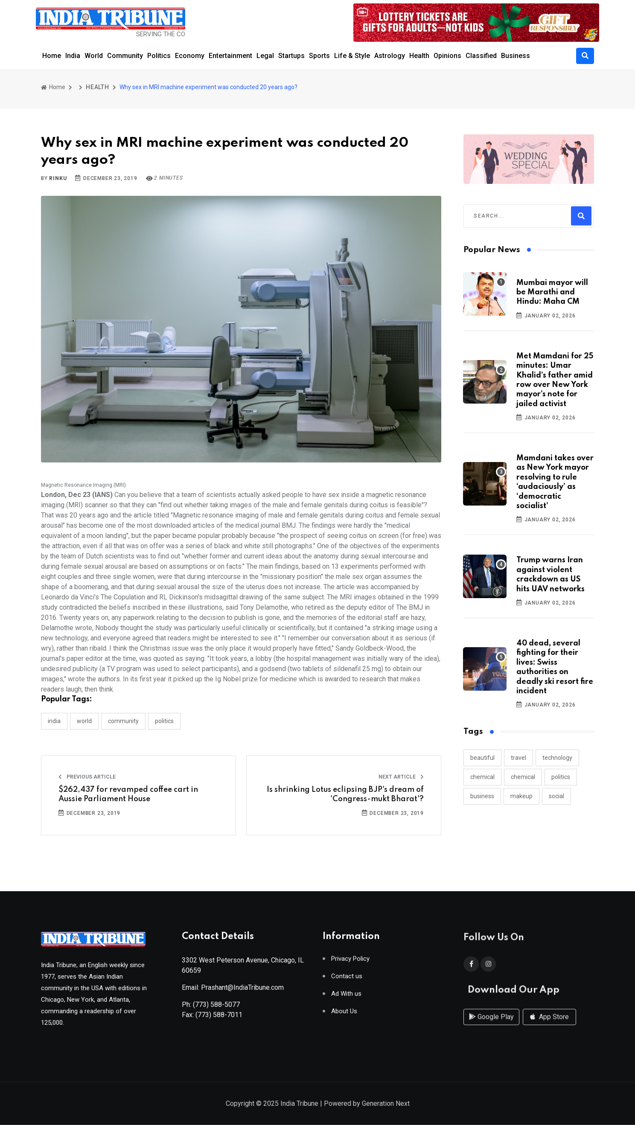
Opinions (447, 56)
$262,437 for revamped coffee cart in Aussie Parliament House (128, 794)
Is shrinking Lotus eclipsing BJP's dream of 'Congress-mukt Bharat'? (345, 794)
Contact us (346, 979)
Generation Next (386, 1104)
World (93, 56)
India (72, 56)
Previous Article (87, 777)
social (556, 796)
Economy (189, 56)
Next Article (401, 777)
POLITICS (164, 721)
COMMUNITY (123, 721)
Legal (265, 56)
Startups (291, 56)
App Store (549, 1024)
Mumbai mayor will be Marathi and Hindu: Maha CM (552, 292)
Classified (481, 56)
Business (515, 56)
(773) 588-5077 (216, 1007)
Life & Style (352, 56)
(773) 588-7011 (218, 1018)
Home (51, 56)
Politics (159, 56)
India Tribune (299, 1104)
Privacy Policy (350, 962)
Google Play (491, 1024)
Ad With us (346, 997)
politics (560, 776)
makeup (521, 796)
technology (557, 757)
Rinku (58, 178)
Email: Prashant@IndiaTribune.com (233, 990)
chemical (482, 776)
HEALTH (97, 87)
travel (518, 757)
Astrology (389, 56)
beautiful (482, 757)
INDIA (54, 721)
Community (125, 56)
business (482, 796)
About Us (344, 1014)
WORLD (84, 721)
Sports (319, 56)
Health (419, 56)
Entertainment (230, 56)
